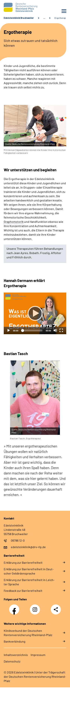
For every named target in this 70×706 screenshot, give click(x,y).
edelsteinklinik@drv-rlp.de (28, 547)
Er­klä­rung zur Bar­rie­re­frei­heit (23, 562)
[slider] (32, 330)
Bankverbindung (14, 641)
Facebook (15, 607)
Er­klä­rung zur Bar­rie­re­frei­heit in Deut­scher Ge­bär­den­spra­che (29, 571)
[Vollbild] (61, 330)
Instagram (35, 607)
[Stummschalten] (55, 330)
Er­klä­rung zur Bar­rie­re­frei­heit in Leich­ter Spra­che (29, 582)
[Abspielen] (35, 313)
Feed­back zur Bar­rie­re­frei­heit (23, 590)
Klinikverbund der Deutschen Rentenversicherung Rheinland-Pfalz (28, 633)
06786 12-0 (18, 540)
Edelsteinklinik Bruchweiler (19, 18)
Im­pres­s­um (38, 655)
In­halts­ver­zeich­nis (16, 655)
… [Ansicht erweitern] (44, 18)
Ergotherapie (61, 18)
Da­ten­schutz (12, 661)
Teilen (56, 609)
